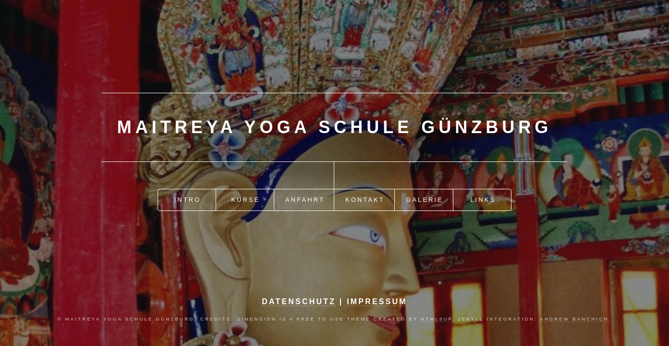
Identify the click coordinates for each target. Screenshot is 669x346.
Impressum (377, 301)
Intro (187, 199)
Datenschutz (299, 301)
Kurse (245, 199)
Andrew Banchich (574, 318)
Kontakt (365, 199)
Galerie (424, 199)
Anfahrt (305, 199)
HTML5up (436, 318)
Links (483, 199)
